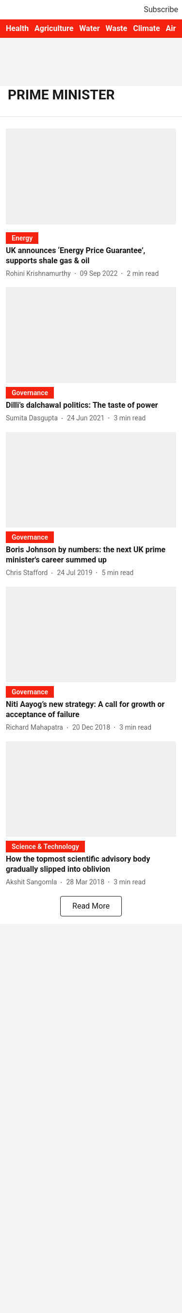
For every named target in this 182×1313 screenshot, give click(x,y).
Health (17, 28)
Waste (117, 28)
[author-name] (40, 274)
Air (171, 28)
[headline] (91, 256)
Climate (146, 28)
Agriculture (53, 28)
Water (89, 28)
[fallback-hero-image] (91, 176)
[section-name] (22, 237)
